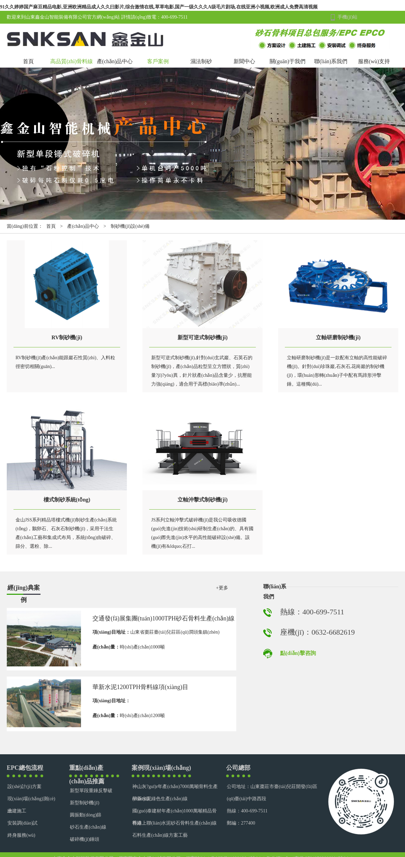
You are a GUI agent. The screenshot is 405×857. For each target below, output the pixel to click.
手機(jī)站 (347, 17)
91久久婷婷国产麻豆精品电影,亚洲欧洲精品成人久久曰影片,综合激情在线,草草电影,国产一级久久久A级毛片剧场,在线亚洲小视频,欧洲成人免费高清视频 (159, 6)
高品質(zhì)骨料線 (71, 61)
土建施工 (16, 810)
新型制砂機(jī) (84, 802)
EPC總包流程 (25, 767)
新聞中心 (244, 61)
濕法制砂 (201, 61)
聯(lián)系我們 (331, 61)
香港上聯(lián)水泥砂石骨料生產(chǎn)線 (174, 823)
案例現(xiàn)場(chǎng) (161, 767)
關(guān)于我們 (287, 61)
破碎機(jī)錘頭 (84, 839)
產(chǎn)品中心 (115, 61)
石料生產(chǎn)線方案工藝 (160, 835)
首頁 (28, 61)
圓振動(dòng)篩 (85, 814)
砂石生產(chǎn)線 (88, 827)
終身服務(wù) (21, 835)
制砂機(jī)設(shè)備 (130, 226)
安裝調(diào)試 (22, 823)
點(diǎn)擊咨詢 (298, 653)
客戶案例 (158, 61)
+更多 (222, 587)
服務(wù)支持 (374, 61)
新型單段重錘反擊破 (91, 790)
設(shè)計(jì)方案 (24, 786)
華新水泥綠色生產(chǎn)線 (160, 798)
